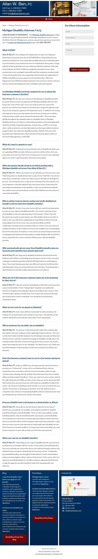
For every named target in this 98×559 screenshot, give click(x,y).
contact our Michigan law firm (19, 42)
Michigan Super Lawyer (40, 477)
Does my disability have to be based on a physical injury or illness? (30, 402)
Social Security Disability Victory (43, 489)
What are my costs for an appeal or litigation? (22, 307)
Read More (6, 503)
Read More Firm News (44, 518)
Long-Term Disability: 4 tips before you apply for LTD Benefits (12, 479)
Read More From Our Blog (14, 538)
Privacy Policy (56, 551)
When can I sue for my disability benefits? (20, 438)
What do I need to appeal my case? (17, 144)
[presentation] (79, 62)
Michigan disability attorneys (43, 35)
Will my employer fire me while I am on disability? (23, 325)
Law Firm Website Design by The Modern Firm (49, 554)
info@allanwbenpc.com (18, 13)
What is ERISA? (8, 50)
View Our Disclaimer (44, 551)
